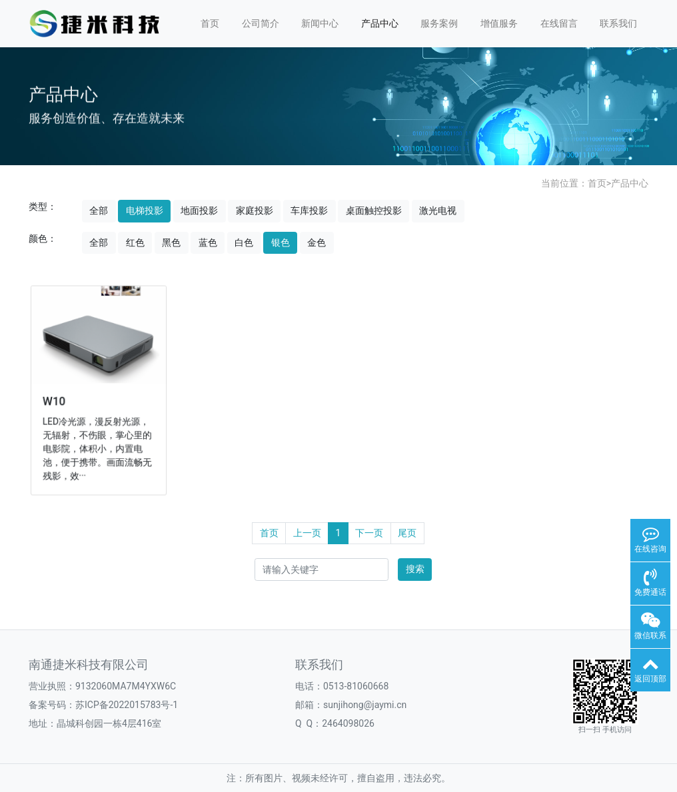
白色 (244, 242)
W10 (56, 400)
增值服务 (499, 23)
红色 (135, 242)
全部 (98, 210)
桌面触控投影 (374, 210)
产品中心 (379, 23)
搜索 (415, 569)
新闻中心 (319, 23)
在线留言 (559, 23)
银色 (280, 242)
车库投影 (309, 210)
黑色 (171, 242)
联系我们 (618, 23)
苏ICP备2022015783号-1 (126, 704)
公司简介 (260, 23)
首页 (210, 23)
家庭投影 (254, 210)
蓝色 (208, 242)
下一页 (369, 533)
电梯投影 (144, 210)
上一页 (307, 533)
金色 (316, 242)
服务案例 (439, 23)
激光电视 (437, 210)
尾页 (407, 533)
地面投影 (199, 210)
